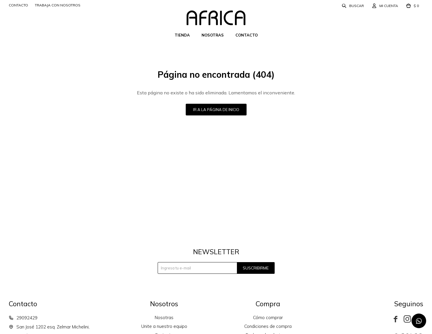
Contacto (246, 35)
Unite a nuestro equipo (164, 326)
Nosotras (213, 35)
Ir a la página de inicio (216, 109)
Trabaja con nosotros (57, 5)
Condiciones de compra (268, 326)
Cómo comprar (268, 317)
